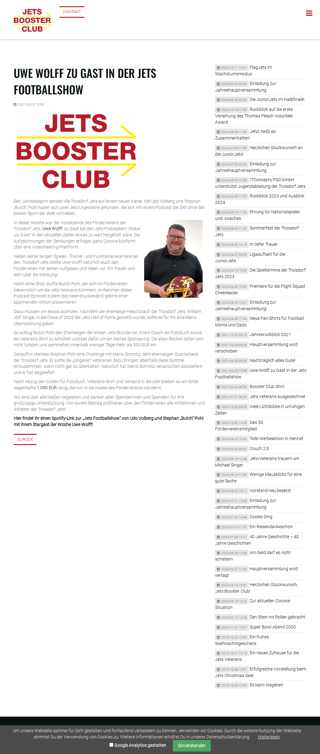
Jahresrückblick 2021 (270, 334)
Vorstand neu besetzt (270, 490)
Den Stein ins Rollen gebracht (277, 616)
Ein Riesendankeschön (271, 526)
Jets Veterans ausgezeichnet (277, 396)
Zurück (25, 439)
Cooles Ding (261, 516)
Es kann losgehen (266, 684)
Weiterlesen (269, 736)
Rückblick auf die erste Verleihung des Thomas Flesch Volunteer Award (254, 116)
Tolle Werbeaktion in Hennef (276, 438)
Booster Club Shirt (267, 386)
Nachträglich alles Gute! (272, 360)
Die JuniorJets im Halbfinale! (277, 99)
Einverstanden (192, 745)
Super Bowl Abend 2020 (273, 626)
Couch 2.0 (259, 448)
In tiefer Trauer (264, 244)
